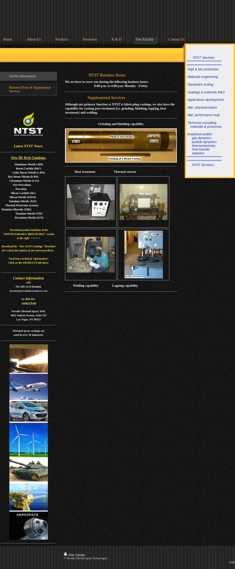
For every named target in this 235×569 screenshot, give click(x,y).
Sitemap (80, 554)
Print (69, 554)
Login (232, 561)
